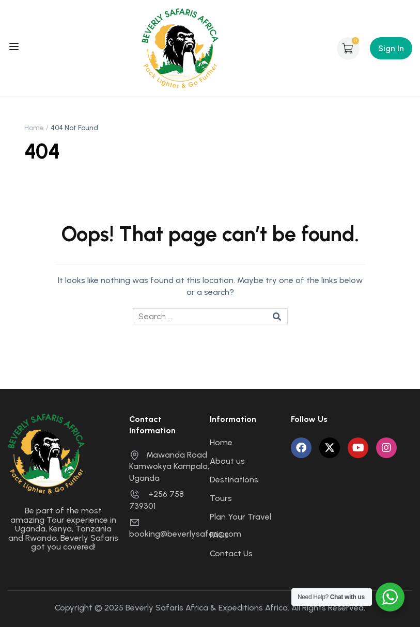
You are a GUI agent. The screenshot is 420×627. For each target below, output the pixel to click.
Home (34, 127)
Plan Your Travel (240, 517)
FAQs (219, 535)
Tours (221, 498)
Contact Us (231, 553)
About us (227, 461)
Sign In (391, 48)
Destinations (234, 479)
